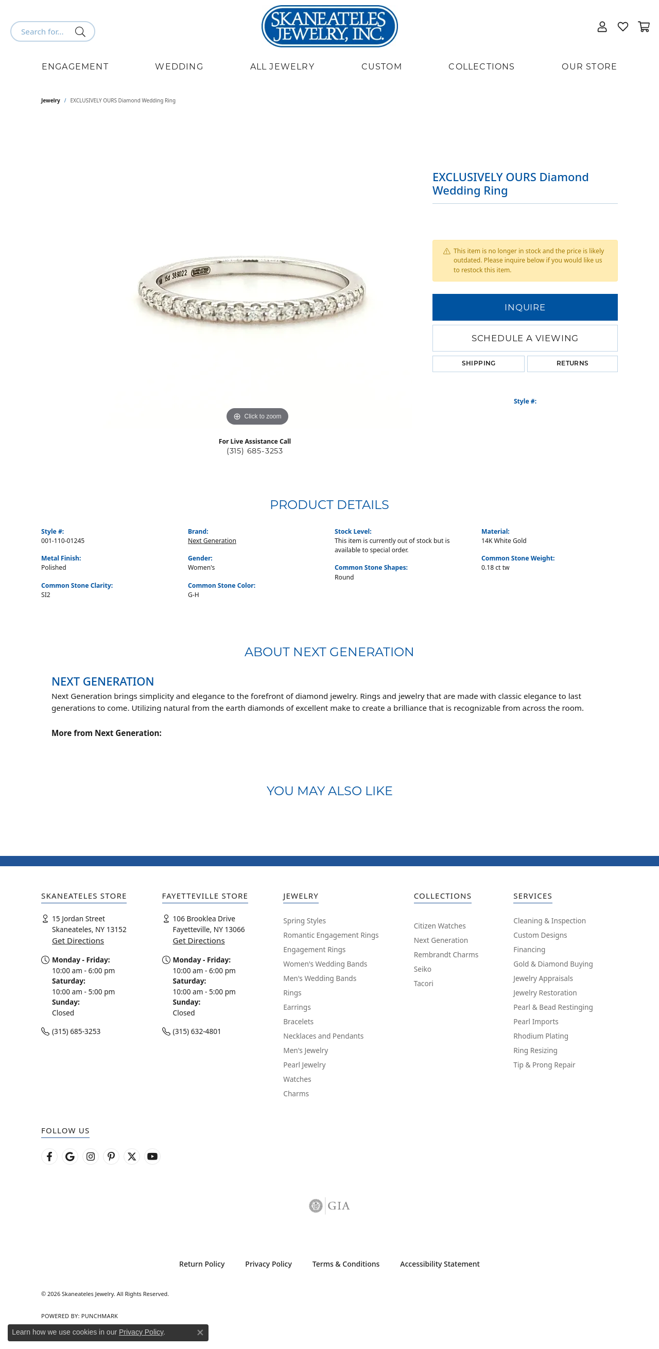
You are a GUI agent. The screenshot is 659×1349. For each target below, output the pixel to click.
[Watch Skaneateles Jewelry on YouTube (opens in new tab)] (152, 1156)
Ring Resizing (535, 1050)
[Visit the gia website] (329, 1206)
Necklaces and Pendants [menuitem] (323, 1036)
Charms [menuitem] (296, 1093)
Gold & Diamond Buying (553, 964)
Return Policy (201, 1264)
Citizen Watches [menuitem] (440, 926)
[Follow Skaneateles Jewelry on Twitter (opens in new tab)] (132, 1156)
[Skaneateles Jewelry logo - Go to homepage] (330, 26)
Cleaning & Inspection (549, 920)
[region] (257, 274)
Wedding (179, 67)
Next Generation (212, 540)
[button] (602, 26)
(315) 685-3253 (255, 450)
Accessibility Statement (440, 1264)
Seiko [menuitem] (422, 969)
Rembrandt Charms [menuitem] (446, 954)
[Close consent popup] (200, 1332)
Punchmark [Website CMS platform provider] (99, 1316)
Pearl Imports (536, 1021)
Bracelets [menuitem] (298, 1021)
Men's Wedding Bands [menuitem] (319, 978)
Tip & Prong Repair (544, 1065)
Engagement (75, 67)
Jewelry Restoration (545, 992)
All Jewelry (282, 67)
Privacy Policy (268, 1264)
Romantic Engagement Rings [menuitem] (330, 935)
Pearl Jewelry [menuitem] (304, 1065)
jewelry (50, 100)
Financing (529, 949)
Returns (573, 364)
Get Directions (78, 940)
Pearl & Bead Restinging (553, 1007)
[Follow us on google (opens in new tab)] (70, 1156)
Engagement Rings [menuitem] (314, 949)
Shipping (479, 364)
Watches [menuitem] (297, 1079)
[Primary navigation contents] (329, 66)
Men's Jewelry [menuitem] (305, 1050)
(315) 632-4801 (197, 1031)
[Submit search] (82, 31)
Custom (381, 67)
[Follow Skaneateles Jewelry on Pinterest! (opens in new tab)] (111, 1156)
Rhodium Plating (540, 1036)
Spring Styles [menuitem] (304, 920)
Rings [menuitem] (292, 992)
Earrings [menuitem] (297, 1007)
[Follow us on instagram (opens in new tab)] (90, 1156)
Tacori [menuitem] (423, 983)
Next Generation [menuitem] (441, 940)
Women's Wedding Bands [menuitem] (325, 964)
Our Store (589, 67)
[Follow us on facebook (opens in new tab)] (49, 1156)
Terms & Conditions (346, 1264)
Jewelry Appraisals (543, 978)
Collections (481, 67)
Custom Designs (540, 935)
